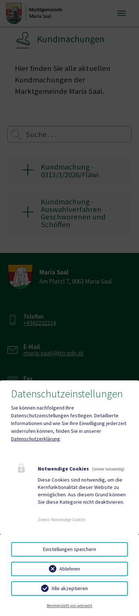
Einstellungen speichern (69, 549)
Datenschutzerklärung (35, 438)
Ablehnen (69, 568)
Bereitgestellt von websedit (69, 605)
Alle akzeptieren (70, 588)
